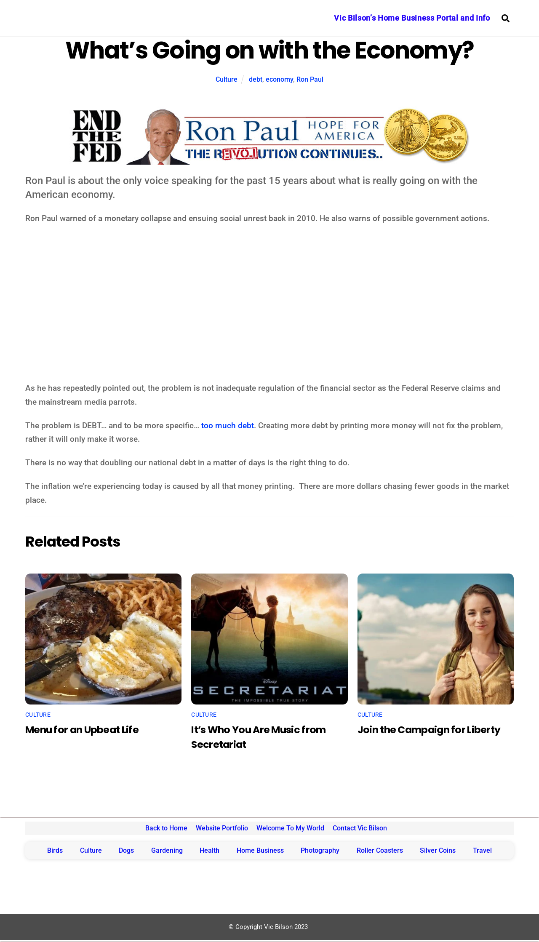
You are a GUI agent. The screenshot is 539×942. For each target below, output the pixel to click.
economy (279, 79)
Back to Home (166, 828)
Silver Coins (438, 850)
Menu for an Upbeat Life (82, 730)
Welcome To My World (290, 828)
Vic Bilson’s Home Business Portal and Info (412, 17)
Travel (482, 850)
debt (255, 79)
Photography (320, 850)
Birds (55, 850)
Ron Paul (309, 79)
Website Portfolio (222, 828)
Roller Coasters (380, 850)
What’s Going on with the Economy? (269, 50)
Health (209, 850)
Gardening (167, 850)
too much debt (227, 425)
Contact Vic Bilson (360, 828)
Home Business (260, 850)
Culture (226, 79)
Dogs (126, 850)
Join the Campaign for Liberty (429, 730)
